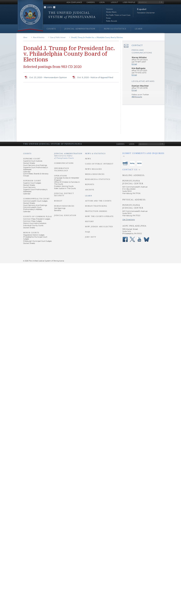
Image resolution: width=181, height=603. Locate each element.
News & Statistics (38, 37)
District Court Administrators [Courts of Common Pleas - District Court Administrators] (34, 223)
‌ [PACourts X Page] (132, 239)
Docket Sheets (111, 12)
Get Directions (128, 219)
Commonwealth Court (36, 199)
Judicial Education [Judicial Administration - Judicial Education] (65, 215)
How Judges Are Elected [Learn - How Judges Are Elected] (99, 226)
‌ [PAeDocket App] (125, 163)
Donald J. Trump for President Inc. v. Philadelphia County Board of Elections (97, 37)
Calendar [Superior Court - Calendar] (26, 194)
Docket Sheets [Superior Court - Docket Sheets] (29, 185)
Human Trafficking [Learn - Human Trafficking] (96, 206)
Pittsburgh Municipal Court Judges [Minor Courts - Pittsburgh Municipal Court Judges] (37, 241)
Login (102, 2)
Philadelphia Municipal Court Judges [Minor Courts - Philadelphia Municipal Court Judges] (35, 238)
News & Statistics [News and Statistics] (95, 153)
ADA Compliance (74, 2)
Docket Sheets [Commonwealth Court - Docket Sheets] (29, 203)
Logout (114, 2)
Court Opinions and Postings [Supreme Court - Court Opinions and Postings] (35, 165)
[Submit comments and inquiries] (143, 155)
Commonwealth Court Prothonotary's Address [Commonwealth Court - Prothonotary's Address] (32, 208)
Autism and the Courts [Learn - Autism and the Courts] (98, 201)
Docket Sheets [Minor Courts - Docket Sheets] (29, 243)
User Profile (129, 2)
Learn (88, 196)
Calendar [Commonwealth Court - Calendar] (26, 211)
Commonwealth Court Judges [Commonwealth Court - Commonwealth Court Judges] (35, 201)
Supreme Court (31, 159)
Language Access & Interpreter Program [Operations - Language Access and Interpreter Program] (66, 179)
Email (134, 64)
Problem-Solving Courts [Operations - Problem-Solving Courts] (63, 186)
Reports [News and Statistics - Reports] (89, 184)
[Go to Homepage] (30, 16)
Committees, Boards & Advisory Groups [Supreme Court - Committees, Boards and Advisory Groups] (35, 175)
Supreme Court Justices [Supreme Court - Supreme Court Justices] (32, 161)
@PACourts (137, 97)
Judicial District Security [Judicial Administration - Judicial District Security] (64, 194)
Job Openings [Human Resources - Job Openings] (59, 208)
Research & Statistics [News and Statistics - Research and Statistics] (97, 179)
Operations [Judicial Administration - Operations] (60, 176)
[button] (45, 7)
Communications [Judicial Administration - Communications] (63, 163)
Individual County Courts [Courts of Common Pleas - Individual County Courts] (33, 225)
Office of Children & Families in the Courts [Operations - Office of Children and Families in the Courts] (67, 183)
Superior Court (32, 181)
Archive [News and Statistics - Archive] (89, 190)
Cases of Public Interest (57, 37)
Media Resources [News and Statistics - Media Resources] (94, 174)
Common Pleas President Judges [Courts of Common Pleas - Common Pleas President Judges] (36, 219)
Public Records (111, 21)
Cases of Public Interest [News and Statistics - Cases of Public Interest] (99, 164)
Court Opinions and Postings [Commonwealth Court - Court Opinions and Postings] (35, 205)
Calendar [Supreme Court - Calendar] (26, 172)
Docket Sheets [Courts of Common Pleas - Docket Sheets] (29, 228)
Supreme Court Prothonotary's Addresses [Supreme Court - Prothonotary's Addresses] (35, 168)
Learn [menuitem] (138, 28)
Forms (108, 18)
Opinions (109, 9)
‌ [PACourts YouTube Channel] (139, 239)
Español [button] (141, 9)
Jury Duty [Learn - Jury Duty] (90, 237)
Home (25, 37)
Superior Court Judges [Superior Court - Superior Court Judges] (32, 183)
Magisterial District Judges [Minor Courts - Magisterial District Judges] (33, 235)
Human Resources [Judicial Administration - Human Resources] (64, 206)
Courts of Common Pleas (37, 216)
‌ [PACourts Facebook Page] (125, 239)
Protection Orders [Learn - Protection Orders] (96, 211)
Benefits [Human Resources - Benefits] (57, 210)
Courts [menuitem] (51, 28)
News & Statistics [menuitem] (115, 28)
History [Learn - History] (89, 221)
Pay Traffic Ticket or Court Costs (118, 15)
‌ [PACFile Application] (139, 163)
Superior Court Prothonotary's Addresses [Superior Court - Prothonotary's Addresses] (35, 190)
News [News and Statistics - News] (88, 159)
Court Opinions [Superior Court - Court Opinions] (29, 187)
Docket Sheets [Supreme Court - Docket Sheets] (29, 163)
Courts (27, 153)
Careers (91, 2)
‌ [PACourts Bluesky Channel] (146, 239)
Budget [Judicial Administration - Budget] (58, 201)
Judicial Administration (68, 155)
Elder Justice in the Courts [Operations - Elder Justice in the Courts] (65, 188)
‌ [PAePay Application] (132, 163)
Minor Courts (31, 232)
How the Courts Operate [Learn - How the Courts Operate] (99, 216)
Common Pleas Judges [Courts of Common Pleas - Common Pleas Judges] (32, 221)
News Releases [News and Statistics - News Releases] (93, 169)
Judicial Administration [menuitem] (80, 28)
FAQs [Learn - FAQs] (87, 232)
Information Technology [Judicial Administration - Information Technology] (61, 169)
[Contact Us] (143, 169)
